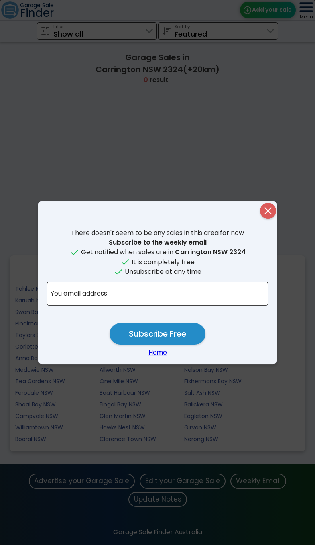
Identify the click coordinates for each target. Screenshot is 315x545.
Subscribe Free (157, 333)
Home (157, 352)
